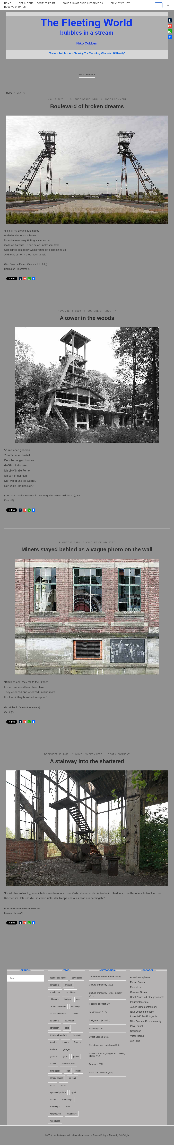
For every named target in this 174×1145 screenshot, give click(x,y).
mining (78, 1071)
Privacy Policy (99, 1135)
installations (55, 1071)
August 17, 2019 (70, 542)
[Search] (40, 977)
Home (9, 93)
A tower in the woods (87, 318)
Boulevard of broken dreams (87, 106)
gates (65, 1056)
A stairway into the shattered (87, 761)
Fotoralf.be (136, 987)
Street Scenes (96, 1037)
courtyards (69, 1021)
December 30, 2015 (56, 754)
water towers (55, 1114)
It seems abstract (97, 1004)
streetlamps (67, 1099)
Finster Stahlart (138, 982)
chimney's (75, 1006)
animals (68, 985)
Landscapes (95, 1012)
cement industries (58, 1006)
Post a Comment (115, 99)
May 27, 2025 (56, 99)
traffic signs (55, 1106)
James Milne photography (143, 1007)
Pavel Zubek (136, 1026)
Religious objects (97, 1020)
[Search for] (25, 978)
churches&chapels (58, 1013)
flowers (77, 1042)
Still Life (93, 1028)
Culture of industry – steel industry (106, 993)
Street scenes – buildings (101, 1045)
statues (53, 1099)
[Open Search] (168, 5)
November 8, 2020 (70, 311)
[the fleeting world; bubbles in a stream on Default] (158, 5)
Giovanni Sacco (138, 992)
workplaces (55, 1121)
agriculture (54, 985)
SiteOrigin (124, 1135)
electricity (77, 1035)
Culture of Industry (84, 99)
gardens (53, 1056)
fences (65, 1042)
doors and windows (58, 1035)
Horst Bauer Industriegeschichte (147, 997)
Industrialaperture (139, 1002)
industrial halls (68, 1064)
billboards (54, 999)
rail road (72, 1078)
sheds (52, 1085)
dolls (67, 1028)
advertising (77, 978)
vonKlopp (135, 1041)
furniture (53, 1049)
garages (66, 1049)
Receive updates (15, 7)
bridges (67, 999)
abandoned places (58, 978)
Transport (93, 1064)
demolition (54, 1028)
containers (54, 1021)
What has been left (88, 754)
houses (53, 1064)
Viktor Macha (137, 1036)
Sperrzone (135, 1031)
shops (63, 1085)
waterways (72, 1114)
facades (53, 1042)
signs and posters (58, 1092)
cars (78, 999)
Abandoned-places (140, 977)
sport (73, 1092)
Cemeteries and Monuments (103, 976)
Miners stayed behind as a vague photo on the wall (86, 549)
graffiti (76, 1056)
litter (68, 1071)
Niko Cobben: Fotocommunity (145, 1021)
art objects (70, 992)
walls (68, 1106)
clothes (75, 1013)
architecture (55, 992)
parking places (56, 1078)
